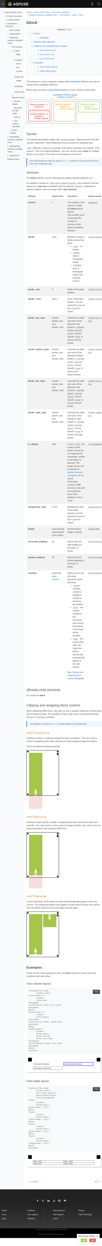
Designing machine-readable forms (15, 40)
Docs (4, 1216)
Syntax (37, 33)
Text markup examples (16, 124)
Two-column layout (48, 67)
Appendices (14, 155)
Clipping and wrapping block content (50, 46)
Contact (61, 1236)
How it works (14, 30)
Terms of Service (53, 1236)
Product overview (14, 16)
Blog (4, 1220)
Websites (31, 1220)
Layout (17, 51)
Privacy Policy (42, 1236)
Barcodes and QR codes (17, 110)
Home (28, 12)
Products (31, 1212)
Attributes (44, 38)
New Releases (59, 1212)
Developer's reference (61, 12)
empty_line (19, 77)
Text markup (17, 47)
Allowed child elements (44, 42)
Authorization (14, 34)
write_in (17, 117)
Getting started (13, 20)
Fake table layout (48, 71)
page (18, 54)
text (17, 67)
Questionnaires (18, 98)
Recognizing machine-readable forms (15, 149)
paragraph (18, 86)
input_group (19, 92)
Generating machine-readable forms (15, 139)
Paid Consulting (84, 1216)
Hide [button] (66, 30)
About (55, 1220)
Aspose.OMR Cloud (13, 12)
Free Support (32, 1216)
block (18, 64)
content (19, 71)
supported (75, 309)
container (18, 60)
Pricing (81, 1212)
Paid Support (58, 1216)
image (18, 80)
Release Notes (13, 159)
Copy (91, 996)
